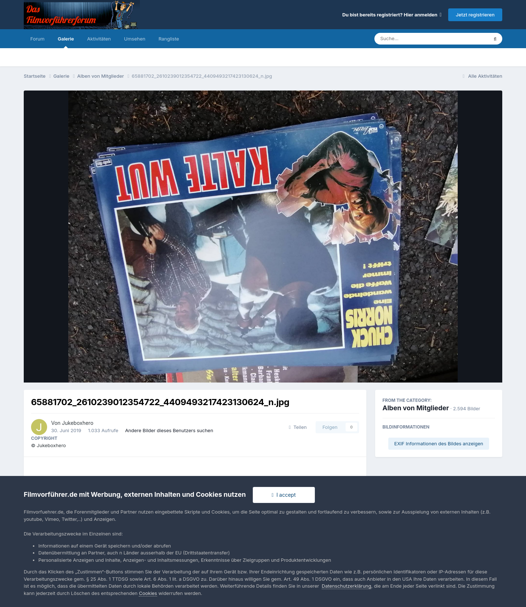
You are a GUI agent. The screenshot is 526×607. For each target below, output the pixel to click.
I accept (284, 495)
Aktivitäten (99, 39)
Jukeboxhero (78, 423)
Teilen (298, 427)
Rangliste (169, 39)
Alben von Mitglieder (415, 408)
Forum (37, 39)
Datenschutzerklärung (346, 586)
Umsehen (134, 39)
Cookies (148, 593)
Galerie (66, 42)
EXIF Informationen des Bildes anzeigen (438, 443)
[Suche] (416, 39)
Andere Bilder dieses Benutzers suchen (169, 430)
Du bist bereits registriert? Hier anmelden (392, 15)
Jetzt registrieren (475, 15)
